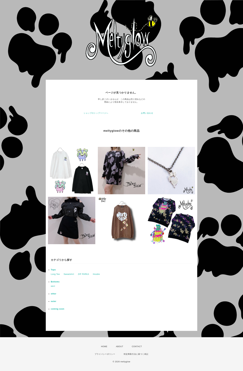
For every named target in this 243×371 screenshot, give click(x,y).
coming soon (57, 309)
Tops (53, 270)
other (53, 294)
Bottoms (55, 282)
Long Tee (55, 274)
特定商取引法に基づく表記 (136, 354)
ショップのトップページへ (96, 113)
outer (53, 301)
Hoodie (96, 274)
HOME (104, 346)
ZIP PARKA (83, 274)
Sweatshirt (69, 274)
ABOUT (119, 346)
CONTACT (137, 346)
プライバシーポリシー (105, 354)
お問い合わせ (147, 113)
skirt (53, 286)
